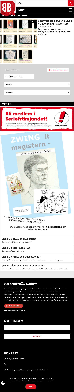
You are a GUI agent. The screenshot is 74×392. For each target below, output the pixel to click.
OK (30, 387)
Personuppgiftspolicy (14, 310)
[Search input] (41, 3)
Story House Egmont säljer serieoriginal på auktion (55, 22)
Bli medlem (15, 305)
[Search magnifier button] (71, 3)
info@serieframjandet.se (15, 358)
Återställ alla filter (59, 70)
